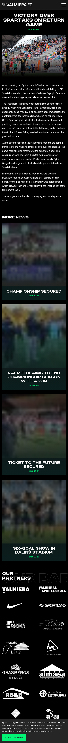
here (50, 731)
